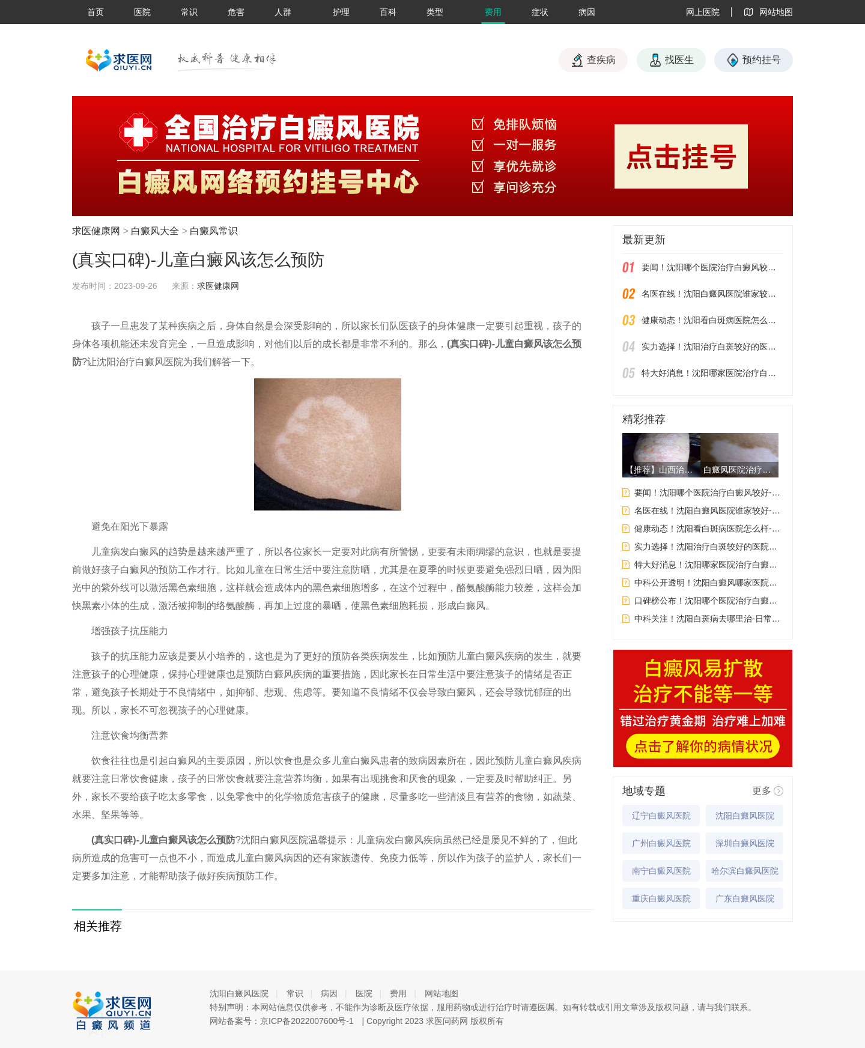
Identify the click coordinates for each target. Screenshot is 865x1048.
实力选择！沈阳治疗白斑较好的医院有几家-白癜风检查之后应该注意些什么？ (712, 346)
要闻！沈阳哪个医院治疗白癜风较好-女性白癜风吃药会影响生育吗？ (712, 267)
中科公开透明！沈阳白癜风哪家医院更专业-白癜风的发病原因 (708, 582)
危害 (236, 12)
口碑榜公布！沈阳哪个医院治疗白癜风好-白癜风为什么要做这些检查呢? (708, 600)
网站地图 (441, 993)
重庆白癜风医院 (661, 898)
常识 (189, 12)
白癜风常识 (214, 231)
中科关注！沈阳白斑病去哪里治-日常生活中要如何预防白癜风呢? (708, 618)
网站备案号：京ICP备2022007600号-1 (282, 1021)
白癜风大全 (155, 231)
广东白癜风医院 (744, 898)
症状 (540, 12)
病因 (586, 12)
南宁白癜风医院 (661, 871)
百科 (388, 12)
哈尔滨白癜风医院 (744, 871)
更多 (761, 791)
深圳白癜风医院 (744, 843)
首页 (95, 12)
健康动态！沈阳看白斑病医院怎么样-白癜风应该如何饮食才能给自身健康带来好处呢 (712, 320)
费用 (493, 12)
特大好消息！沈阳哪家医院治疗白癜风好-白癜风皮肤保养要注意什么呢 (712, 373)
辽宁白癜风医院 (661, 815)
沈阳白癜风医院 (744, 815)
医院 (142, 12)
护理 (341, 12)
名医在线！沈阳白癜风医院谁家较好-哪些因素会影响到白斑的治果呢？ (712, 293)
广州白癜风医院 (661, 843)
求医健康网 (96, 231)
